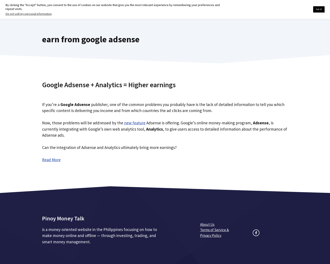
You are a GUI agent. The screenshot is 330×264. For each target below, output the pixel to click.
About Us (207, 224)
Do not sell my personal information (28, 14)
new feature (134, 122)
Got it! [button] (319, 9)
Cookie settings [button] (299, 9)
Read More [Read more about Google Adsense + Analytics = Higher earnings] (51, 159)
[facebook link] (256, 232)
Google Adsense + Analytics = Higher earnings (109, 85)
